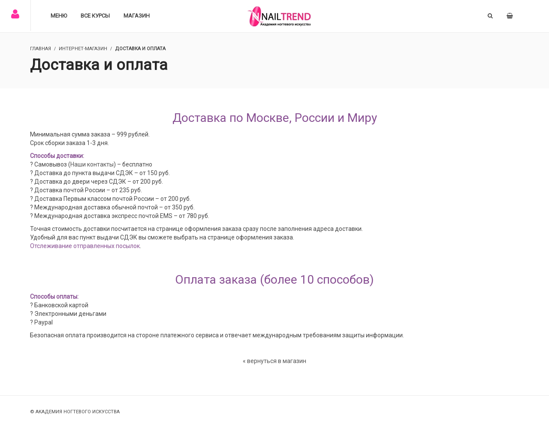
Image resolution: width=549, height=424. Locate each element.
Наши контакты (92, 164)
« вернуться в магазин (274, 360)
